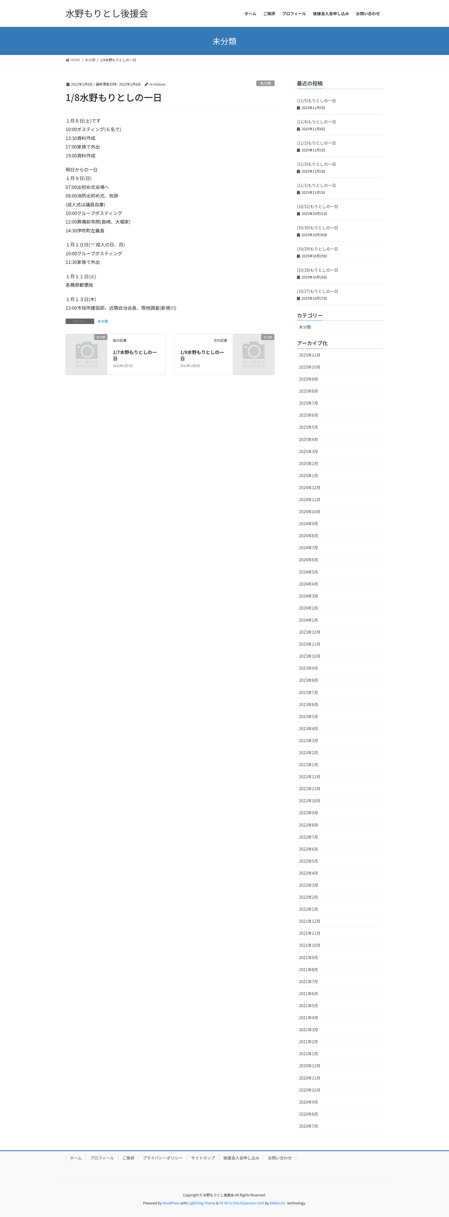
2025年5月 (308, 427)
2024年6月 (308, 559)
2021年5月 (308, 1005)
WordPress (171, 1202)
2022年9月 (308, 812)
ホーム (76, 1158)
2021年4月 (308, 1017)
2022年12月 (309, 776)
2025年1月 (308, 475)
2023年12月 (309, 632)
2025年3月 (308, 451)
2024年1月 (308, 620)
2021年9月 (308, 957)
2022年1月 (308, 909)
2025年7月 (308, 403)
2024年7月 (308, 547)
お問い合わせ (280, 1158)
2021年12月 (309, 921)
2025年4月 (308, 439)
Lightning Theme (201, 1202)
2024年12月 (309, 487)
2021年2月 (308, 1041)
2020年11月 (309, 1078)
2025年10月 (309, 367)
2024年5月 (308, 572)
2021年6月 (308, 993)
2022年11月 (309, 788)
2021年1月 (308, 1053)
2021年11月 (309, 933)
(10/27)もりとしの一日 (317, 291)
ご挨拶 (128, 1158)
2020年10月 (309, 1090)
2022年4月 (308, 873)
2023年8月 (308, 680)
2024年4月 (308, 584)
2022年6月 (308, 849)
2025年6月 (308, 415)
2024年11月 (309, 499)
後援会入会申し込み (241, 1158)
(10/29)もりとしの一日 (317, 249)
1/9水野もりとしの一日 (202, 355)
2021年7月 (308, 981)
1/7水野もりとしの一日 (135, 355)
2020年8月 (308, 1114)
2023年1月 (308, 764)
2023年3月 (308, 740)
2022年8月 (308, 825)
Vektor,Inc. (277, 1202)
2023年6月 (308, 704)
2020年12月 (309, 1065)
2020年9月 (308, 1102)
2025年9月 (308, 379)
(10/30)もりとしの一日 (317, 227)
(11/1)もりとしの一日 (316, 185)
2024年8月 (308, 535)
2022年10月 (309, 800)
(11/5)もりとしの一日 (316, 100)
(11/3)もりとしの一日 (316, 164)
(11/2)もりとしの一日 (316, 143)
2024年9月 (308, 523)
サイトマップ (203, 1158)
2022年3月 (308, 885)
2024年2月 (308, 608)
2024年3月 (308, 596)
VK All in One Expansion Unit (241, 1202)
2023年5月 (308, 716)
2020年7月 (308, 1126)
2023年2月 (308, 752)
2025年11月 (309, 355)
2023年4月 (308, 728)
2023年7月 (308, 692)
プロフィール (102, 1158)
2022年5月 (308, 861)
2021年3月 (308, 1029)
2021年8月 (308, 969)
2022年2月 (308, 897)
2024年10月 (309, 511)
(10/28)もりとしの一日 (317, 270)
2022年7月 (308, 837)
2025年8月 (308, 391)
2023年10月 (309, 656)
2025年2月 (308, 463)
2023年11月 (309, 644)
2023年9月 (308, 668)
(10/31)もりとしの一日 (317, 206)
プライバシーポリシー (163, 1158)
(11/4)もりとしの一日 (316, 122)
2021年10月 (309, 945)
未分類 (265, 83)
